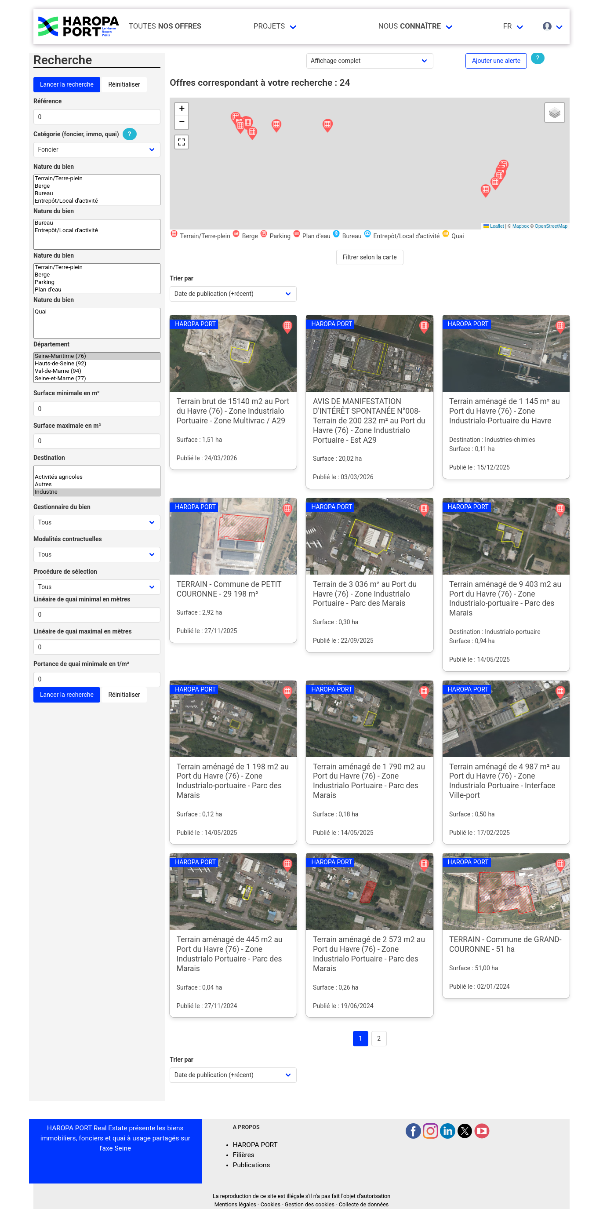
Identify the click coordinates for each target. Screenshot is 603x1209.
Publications (251, 1165)
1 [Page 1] (360, 1038)
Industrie (97, 492)
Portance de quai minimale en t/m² (81, 663)
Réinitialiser (124, 84)
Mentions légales (235, 1204)
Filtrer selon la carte (370, 257)
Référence (47, 101)
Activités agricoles (97, 477)
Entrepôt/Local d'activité (97, 201)
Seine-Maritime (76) (97, 356)
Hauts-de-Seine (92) (97, 364)
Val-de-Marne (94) (97, 371)
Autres (97, 484)
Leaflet (493, 226)
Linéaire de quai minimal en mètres (82, 599)
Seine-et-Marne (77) (97, 378)
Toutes (165, 26)
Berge (97, 186)
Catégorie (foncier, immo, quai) (86, 134)
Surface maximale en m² (67, 425)
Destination (49, 457)
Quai (97, 312)
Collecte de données (364, 1204)
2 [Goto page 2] (379, 1038)
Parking (97, 282)
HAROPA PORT (255, 1145)
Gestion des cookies (309, 1204)
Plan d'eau (97, 290)
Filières (243, 1155)
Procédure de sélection (65, 571)
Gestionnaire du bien (62, 506)
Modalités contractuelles (67, 539)
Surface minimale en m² (66, 393)
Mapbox (520, 226)
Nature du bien (53, 166)
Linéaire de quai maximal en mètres (82, 631)
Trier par (181, 278)
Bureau (97, 193)
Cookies (270, 1204)
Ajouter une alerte (496, 60)
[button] (252, 134)
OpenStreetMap (551, 226)
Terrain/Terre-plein (97, 178)
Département (51, 344)
